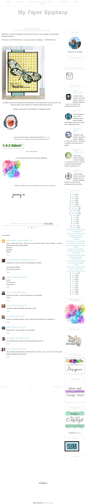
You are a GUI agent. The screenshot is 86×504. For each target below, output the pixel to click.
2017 (73, 281)
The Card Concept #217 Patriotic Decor (78, 130)
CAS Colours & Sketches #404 (76, 271)
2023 (73, 200)
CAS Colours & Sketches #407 (76, 243)
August (74, 215)
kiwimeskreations (11, 240)
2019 (73, 277)
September (74, 213)
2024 (73, 198)
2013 (73, 290)
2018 (73, 279)
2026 (73, 194)
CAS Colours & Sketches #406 (76, 255)
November (74, 209)
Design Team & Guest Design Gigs (42, 2)
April (74, 223)
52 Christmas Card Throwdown (75, 241)
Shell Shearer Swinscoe (13, 260)
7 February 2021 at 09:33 (18, 292)
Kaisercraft (13, 225)
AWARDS (43, 4)
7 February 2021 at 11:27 (18, 305)
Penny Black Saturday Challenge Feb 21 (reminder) (75, 237)
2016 (73, 283)
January (74, 273)
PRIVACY (77, 2)
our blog (47, 137)
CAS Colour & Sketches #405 (76, 267)
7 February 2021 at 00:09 (19, 277)
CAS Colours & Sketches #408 (76, 233)
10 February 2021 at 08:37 (21, 338)
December (74, 207)
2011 (73, 294)
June (74, 219)
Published (64, 2)
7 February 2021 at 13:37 (16, 316)
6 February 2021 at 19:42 (24, 240)
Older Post (6, 386)
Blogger (78, 433)
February (74, 227)
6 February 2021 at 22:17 (28, 260)
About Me (20, 2)
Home (8, 2)
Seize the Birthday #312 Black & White (78, 92)
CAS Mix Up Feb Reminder (76, 249)
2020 (73, 275)
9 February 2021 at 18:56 (17, 327)
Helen (8, 292)
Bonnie (8, 305)
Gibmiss (8, 277)
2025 (73, 196)
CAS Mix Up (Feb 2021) (76, 269)
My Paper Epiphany (43, 12)
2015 (73, 285)
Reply (8, 255)
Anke (7, 327)
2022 (73, 202)
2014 (73, 287)
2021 (73, 205)
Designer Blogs (48, 503)
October (74, 211)
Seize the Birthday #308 (78, 170)
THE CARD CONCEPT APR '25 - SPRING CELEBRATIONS (79, 151)
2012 (73, 292)
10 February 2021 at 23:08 (18, 349)
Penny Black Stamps (52, 225)
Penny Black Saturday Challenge (31, 225)
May (74, 221)
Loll (7, 316)
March (74, 225)
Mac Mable (9, 338)
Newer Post (57, 386)
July (74, 217)
